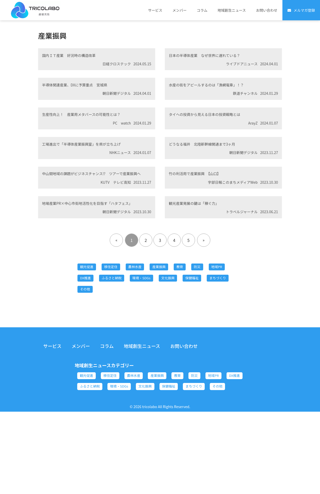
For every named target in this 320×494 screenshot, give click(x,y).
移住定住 (119, 324)
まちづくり (121, 352)
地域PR (87, 338)
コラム (202, 10)
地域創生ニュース (232, 10)
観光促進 (89, 324)
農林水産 (148, 324)
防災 (224, 324)
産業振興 (178, 324)
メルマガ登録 (304, 10)
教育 (203, 324)
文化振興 (215, 338)
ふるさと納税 (146, 338)
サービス (155, 10)
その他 (150, 352)
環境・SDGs (183, 338)
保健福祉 (89, 352)
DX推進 (114, 338)
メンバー (179, 10)
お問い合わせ (266, 10)
